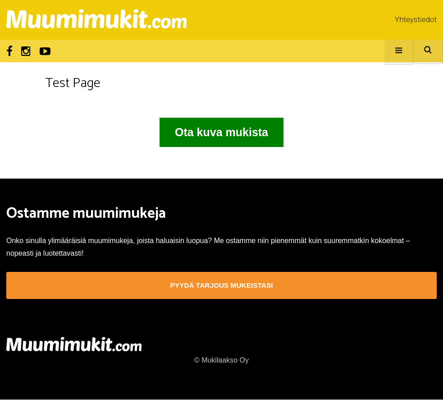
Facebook (9, 51)
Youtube (45, 51)
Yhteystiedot (416, 19)
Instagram (26, 51)
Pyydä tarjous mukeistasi (221, 286)
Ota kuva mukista (221, 132)
